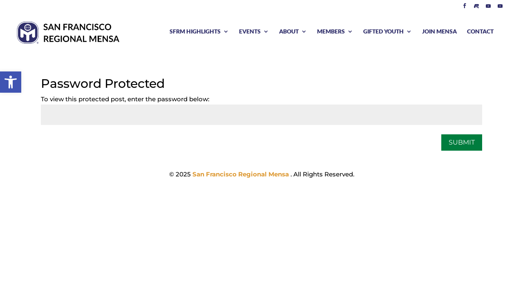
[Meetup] (476, 8)
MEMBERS (331, 32)
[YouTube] (488, 8)
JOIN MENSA (439, 32)
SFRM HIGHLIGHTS (195, 32)
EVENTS (250, 32)
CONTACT (480, 32)
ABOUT (289, 32)
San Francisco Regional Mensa (241, 174)
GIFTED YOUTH (383, 32)
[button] (10, 82)
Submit (462, 142)
